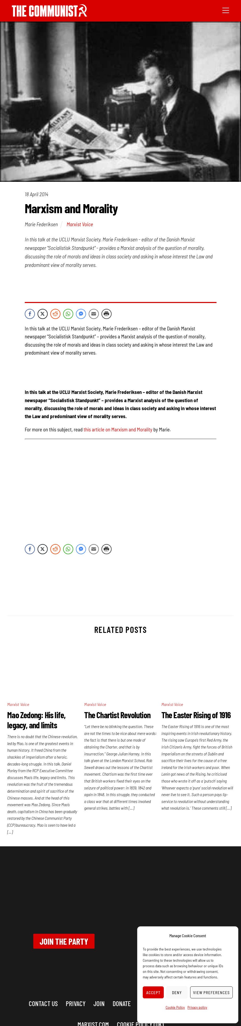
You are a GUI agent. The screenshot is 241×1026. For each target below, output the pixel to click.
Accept (153, 992)
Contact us (43, 1003)
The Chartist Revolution (117, 715)
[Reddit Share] (55, 314)
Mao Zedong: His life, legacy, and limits (36, 720)
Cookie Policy (175, 1007)
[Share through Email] (94, 314)
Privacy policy (197, 1007)
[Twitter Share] (43, 314)
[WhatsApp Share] (68, 314)
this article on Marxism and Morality (118, 429)
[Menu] (225, 10)
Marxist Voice (80, 224)
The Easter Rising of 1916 (196, 715)
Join (99, 1003)
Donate (122, 1003)
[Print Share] (106, 314)
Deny (177, 992)
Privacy (75, 1003)
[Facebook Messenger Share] (81, 314)
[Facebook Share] (30, 314)
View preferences (211, 992)
